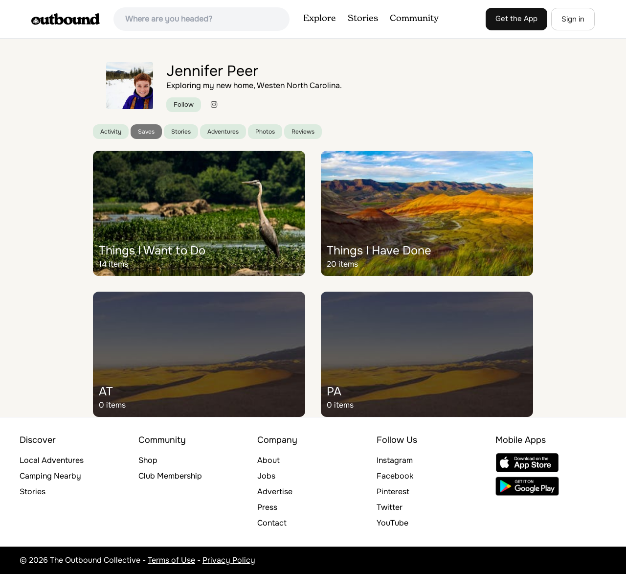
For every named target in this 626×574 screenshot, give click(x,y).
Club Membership (170, 476)
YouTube (392, 523)
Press (267, 507)
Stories (363, 18)
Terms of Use (171, 560)
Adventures (223, 132)
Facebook (395, 476)
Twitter (389, 507)
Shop (147, 460)
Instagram (395, 460)
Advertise (274, 491)
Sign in (572, 19)
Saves (146, 132)
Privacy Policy (228, 560)
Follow (184, 104)
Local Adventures (52, 460)
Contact (272, 523)
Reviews (302, 132)
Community (414, 18)
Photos (265, 132)
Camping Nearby (50, 476)
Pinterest (393, 491)
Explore (319, 18)
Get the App (516, 18)
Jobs (266, 476)
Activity (110, 132)
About (268, 460)
